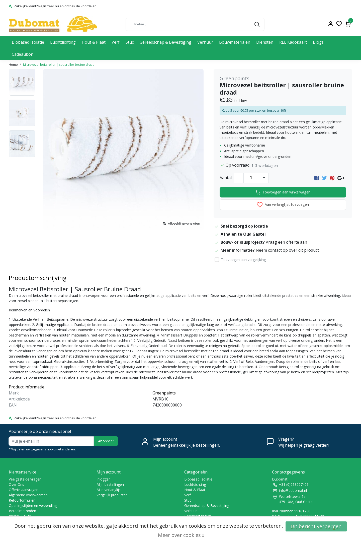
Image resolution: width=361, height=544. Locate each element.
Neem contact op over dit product (287, 250)
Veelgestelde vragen (25, 479)
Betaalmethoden (22, 510)
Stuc (130, 42)
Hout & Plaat (94, 42)
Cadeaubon (22, 54)
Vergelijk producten (112, 495)
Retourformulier (22, 500)
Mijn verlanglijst (109, 489)
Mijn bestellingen (110, 484)
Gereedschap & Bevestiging (165, 42)
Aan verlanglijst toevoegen (283, 205)
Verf (116, 42)
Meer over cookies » (181, 535)
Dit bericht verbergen (316, 526)
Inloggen (104, 479)
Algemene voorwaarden (28, 495)
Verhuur (205, 42)
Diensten (264, 42)
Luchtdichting (63, 42)
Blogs (318, 42)
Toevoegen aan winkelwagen (282, 192)
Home (13, 64)
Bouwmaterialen (234, 42)
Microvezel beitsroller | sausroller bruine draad (59, 64)
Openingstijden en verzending (33, 505)
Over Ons (16, 484)
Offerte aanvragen (23, 489)
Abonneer (106, 441)
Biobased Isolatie (28, 42)
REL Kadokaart (293, 42)
